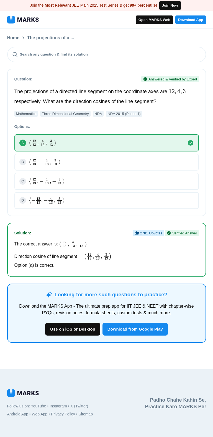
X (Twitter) (79, 406)
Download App (190, 20)
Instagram (58, 406)
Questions (38, 38)
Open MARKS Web (154, 20)
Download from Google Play (135, 329)
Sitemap (86, 414)
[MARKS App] (23, 19)
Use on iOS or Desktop (72, 329)
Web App (39, 414)
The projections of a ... (80, 38)
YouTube (38, 406)
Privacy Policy (63, 414)
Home (13, 38)
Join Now (170, 5)
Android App (17, 414)
